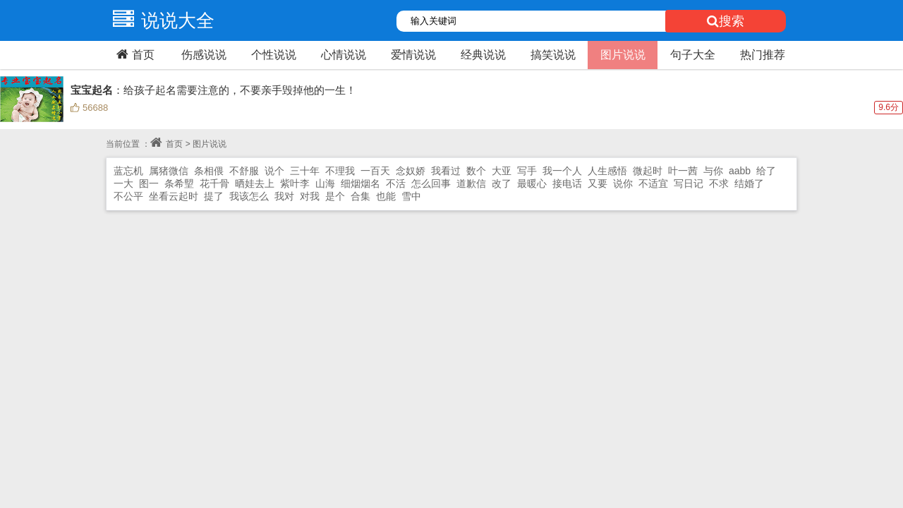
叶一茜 (683, 170)
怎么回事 (431, 183)
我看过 (446, 170)
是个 (335, 196)
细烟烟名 (360, 183)
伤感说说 (203, 55)
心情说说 (343, 55)
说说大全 (160, 20)
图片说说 (623, 55)
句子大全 (692, 55)
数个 (476, 170)
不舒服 (244, 170)
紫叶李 (295, 183)
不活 (396, 183)
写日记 (688, 183)
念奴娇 (410, 170)
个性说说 (273, 55)
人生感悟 (607, 170)
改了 (501, 183)
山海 (325, 183)
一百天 (375, 170)
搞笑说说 (553, 55)
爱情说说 (413, 55)
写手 (527, 170)
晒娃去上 (254, 183)
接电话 (567, 183)
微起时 (647, 170)
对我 (310, 196)
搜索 (725, 21)
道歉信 (471, 183)
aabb (740, 170)
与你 (713, 170)
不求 (719, 183)
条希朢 (179, 183)
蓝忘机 (128, 170)
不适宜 (653, 183)
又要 (597, 183)
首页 (133, 54)
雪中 (411, 196)
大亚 (501, 170)
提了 (214, 196)
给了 (766, 170)
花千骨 (214, 183)
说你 (623, 183)
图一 (149, 183)
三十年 (305, 170)
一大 (123, 183)
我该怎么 (249, 196)
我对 (284, 196)
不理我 (340, 170)
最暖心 (532, 183)
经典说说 (483, 55)
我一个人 (562, 170)
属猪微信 (168, 170)
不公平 (128, 196)
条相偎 (209, 170)
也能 (386, 196)
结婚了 (749, 183)
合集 (360, 196)
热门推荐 (762, 55)
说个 (274, 170)
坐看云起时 (173, 196)
